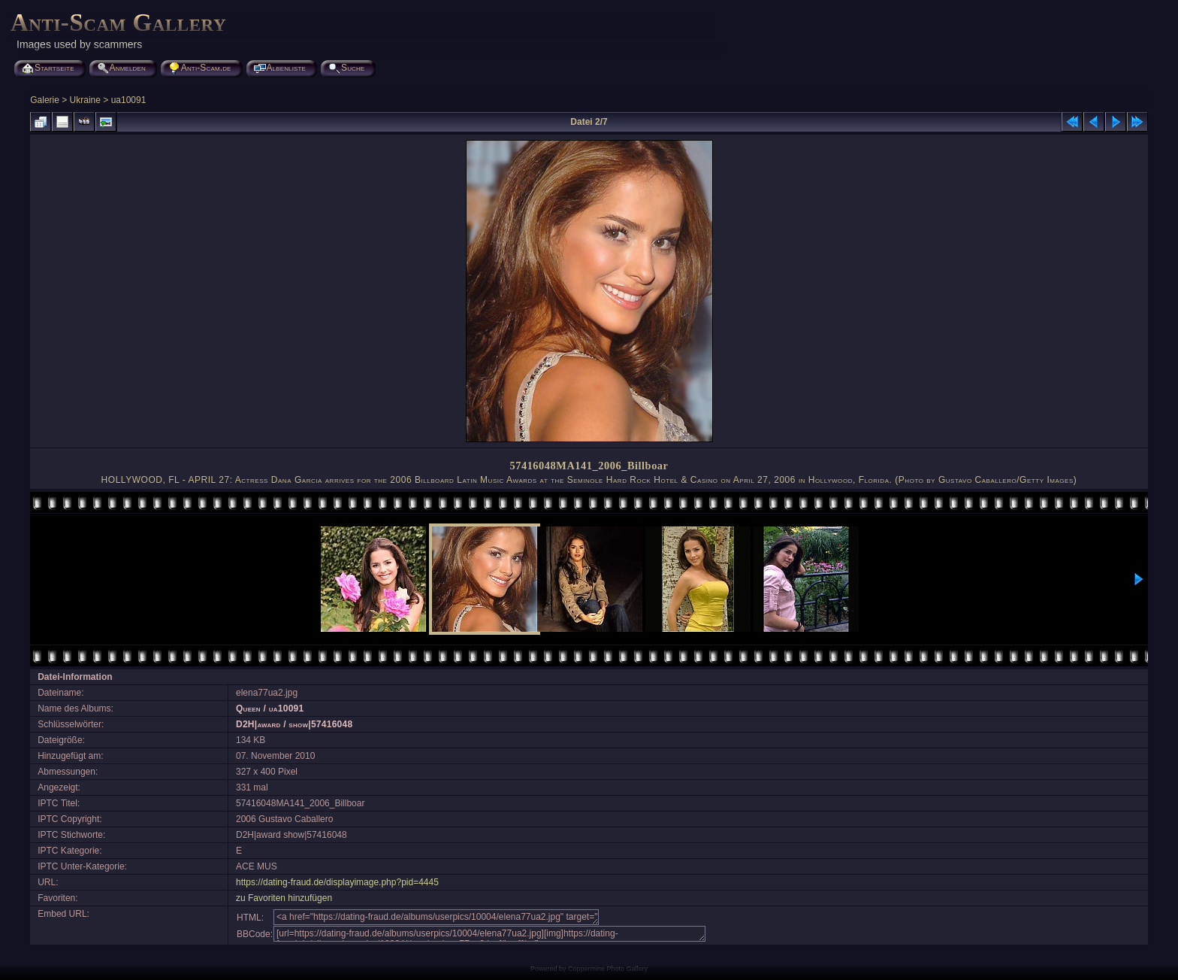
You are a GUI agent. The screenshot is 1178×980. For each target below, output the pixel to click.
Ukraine (85, 100)
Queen (248, 708)
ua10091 (128, 100)
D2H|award (258, 724)
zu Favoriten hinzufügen (284, 898)
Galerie (44, 100)
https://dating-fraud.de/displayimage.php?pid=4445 (337, 882)
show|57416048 (320, 724)
